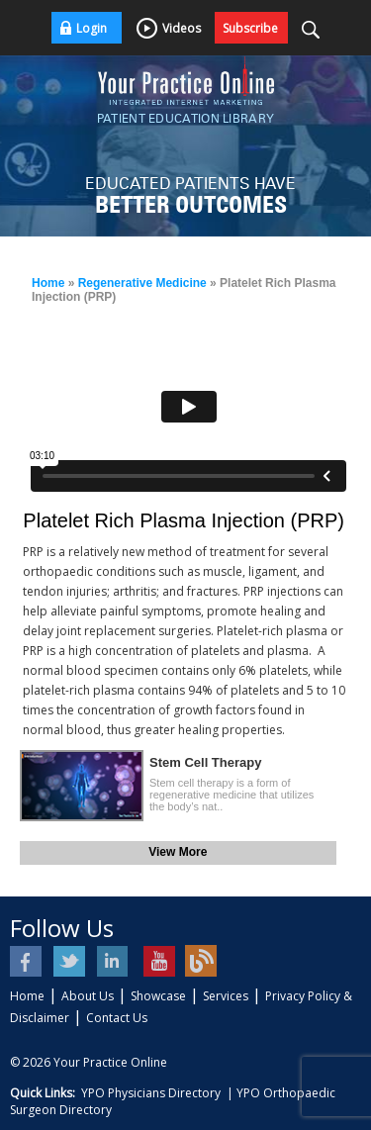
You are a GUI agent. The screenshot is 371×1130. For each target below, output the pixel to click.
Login (91, 28)
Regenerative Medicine (142, 283)
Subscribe (250, 28)
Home (48, 283)
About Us (87, 996)
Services (225, 996)
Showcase (158, 996)
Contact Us (116, 1017)
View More (177, 852)
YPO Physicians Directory (151, 1092)
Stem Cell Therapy (205, 762)
